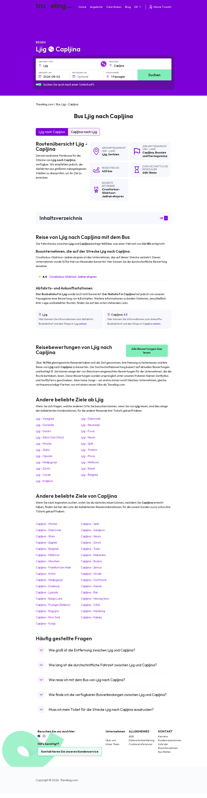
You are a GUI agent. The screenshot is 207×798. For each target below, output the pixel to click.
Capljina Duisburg (47, 586)
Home (82, 7)
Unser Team (112, 744)
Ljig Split (87, 443)
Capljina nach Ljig (84, 132)
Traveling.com (69, 780)
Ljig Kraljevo (44, 481)
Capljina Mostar (46, 524)
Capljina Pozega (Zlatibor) (53, 605)
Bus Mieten (164, 751)
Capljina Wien (45, 536)
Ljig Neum (88, 437)
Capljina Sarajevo (93, 530)
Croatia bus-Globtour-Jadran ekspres (73, 276)
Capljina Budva (91, 561)
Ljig (104, 154)
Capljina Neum (91, 536)
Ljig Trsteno (89, 450)
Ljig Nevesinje (90, 425)
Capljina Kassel (91, 586)
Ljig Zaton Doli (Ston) (50, 437)
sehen (83, 323)
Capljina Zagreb (46, 542)
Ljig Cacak (43, 474)
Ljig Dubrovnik (90, 418)
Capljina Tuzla (90, 549)
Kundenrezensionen (169, 740)
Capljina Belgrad (47, 549)
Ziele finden (113, 7)
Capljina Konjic (46, 623)
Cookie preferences (140, 744)
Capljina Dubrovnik (48, 530)
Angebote (96, 7)
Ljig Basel (88, 468)
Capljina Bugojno (47, 611)
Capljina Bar (89, 592)
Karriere (163, 736)
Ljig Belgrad (89, 474)
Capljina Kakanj (91, 617)
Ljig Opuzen (44, 456)
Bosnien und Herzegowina (154, 154)
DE (138, 7)
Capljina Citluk (90, 605)
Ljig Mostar (44, 443)
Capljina (148, 152)
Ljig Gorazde (45, 425)
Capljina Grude (91, 573)
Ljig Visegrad (45, 418)
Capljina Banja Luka (49, 598)
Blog (128, 7)
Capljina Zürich (91, 542)
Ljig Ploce (88, 456)
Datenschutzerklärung (141, 740)
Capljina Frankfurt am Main (53, 567)
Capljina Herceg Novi (95, 598)
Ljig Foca (87, 431)
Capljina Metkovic (48, 555)
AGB (131, 736)
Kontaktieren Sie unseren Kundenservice (69, 751)
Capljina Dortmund (93, 580)
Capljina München (48, 561)
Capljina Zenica (91, 567)
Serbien (113, 154)
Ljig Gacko (43, 431)
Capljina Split (90, 524)
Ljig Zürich (43, 468)
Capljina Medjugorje (49, 580)
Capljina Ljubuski (47, 592)
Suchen (154, 75)
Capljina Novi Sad (48, 617)
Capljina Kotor (46, 573)
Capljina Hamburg (93, 611)
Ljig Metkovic (90, 462)
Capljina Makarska (93, 555)
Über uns (111, 740)
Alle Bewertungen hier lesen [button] (146, 350)
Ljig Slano (43, 450)
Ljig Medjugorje (46, 462)
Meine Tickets (160, 7)
